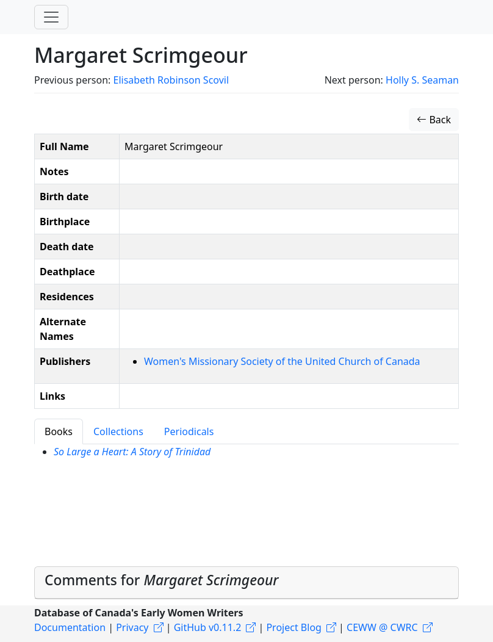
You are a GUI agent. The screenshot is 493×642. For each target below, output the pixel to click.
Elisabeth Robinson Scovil (171, 80)
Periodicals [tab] (189, 431)
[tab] (246, 583)
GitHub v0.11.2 (208, 627)
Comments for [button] (162, 580)
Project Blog (293, 627)
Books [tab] (59, 431)
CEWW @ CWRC (382, 627)
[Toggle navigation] (51, 17)
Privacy (132, 627)
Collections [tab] (118, 431)
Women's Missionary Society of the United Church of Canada (282, 361)
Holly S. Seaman (422, 80)
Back (434, 119)
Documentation (70, 627)
